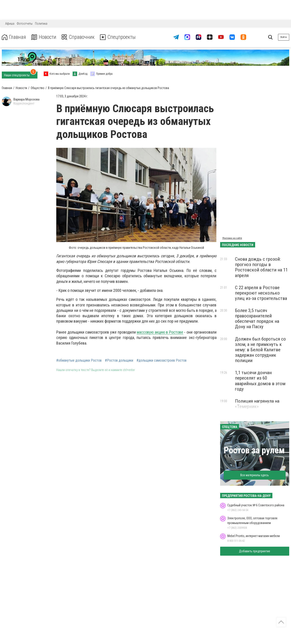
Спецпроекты (119, 37)
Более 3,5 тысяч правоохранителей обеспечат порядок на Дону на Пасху (257, 318)
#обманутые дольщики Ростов (79, 360)
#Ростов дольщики (119, 360)
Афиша (9, 23)
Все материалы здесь (254, 475)
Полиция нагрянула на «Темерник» (257, 403)
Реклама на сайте (232, 238)
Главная (14, 37)
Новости (44, 37)
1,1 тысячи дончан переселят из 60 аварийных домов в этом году (260, 380)
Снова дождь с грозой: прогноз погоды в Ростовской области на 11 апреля (261, 267)
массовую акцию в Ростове (160, 332)
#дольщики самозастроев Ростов (162, 360)
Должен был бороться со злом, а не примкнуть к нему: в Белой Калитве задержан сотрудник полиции (260, 349)
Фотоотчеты (25, 23)
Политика (41, 23)
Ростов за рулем (254, 450)
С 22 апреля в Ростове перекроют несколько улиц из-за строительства (261, 293)
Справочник (79, 37)
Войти (283, 37)
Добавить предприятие (254, 551)
